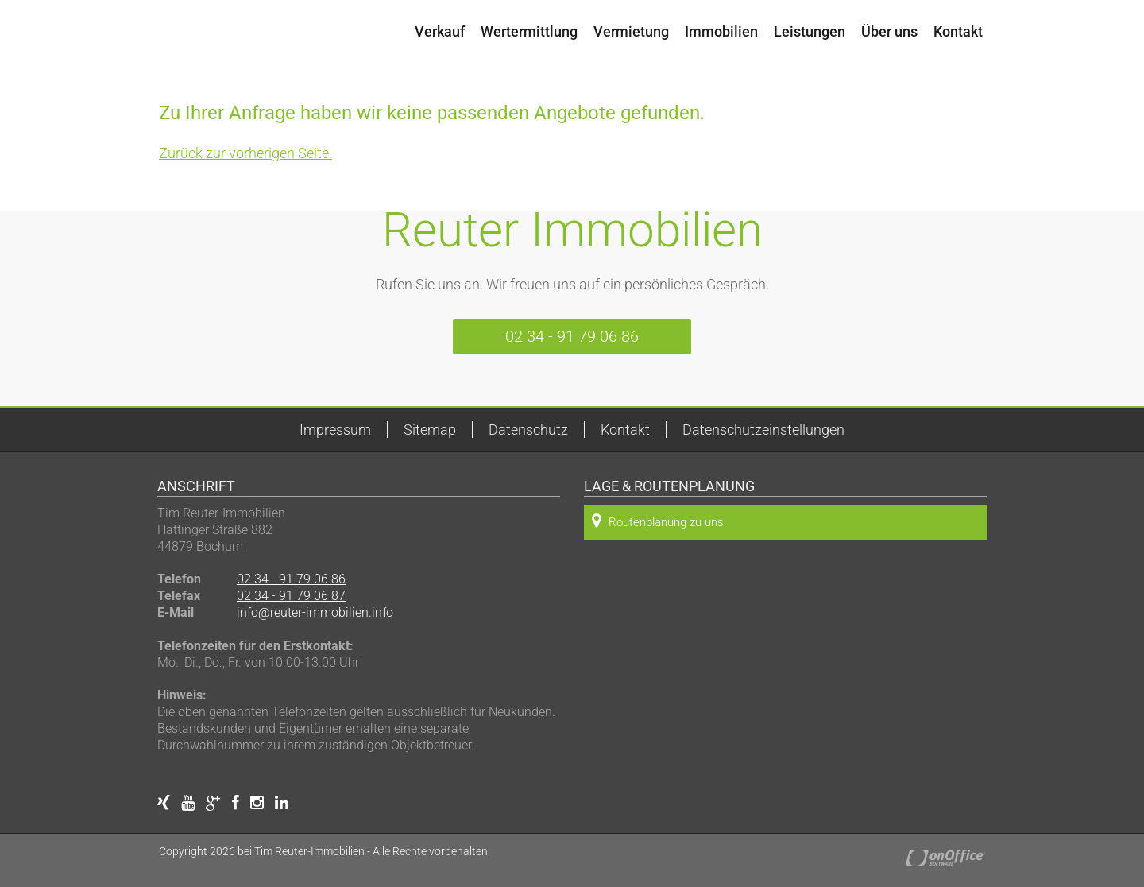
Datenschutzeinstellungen (763, 429)
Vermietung (631, 31)
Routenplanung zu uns (658, 521)
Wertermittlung (529, 31)
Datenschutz (528, 429)
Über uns (889, 31)
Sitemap (430, 429)
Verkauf (440, 31)
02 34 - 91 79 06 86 (572, 336)
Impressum (335, 429)
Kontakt (958, 31)
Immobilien (721, 31)
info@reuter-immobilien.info (315, 612)
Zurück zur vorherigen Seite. (245, 153)
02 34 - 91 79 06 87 (291, 595)
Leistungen (809, 31)
